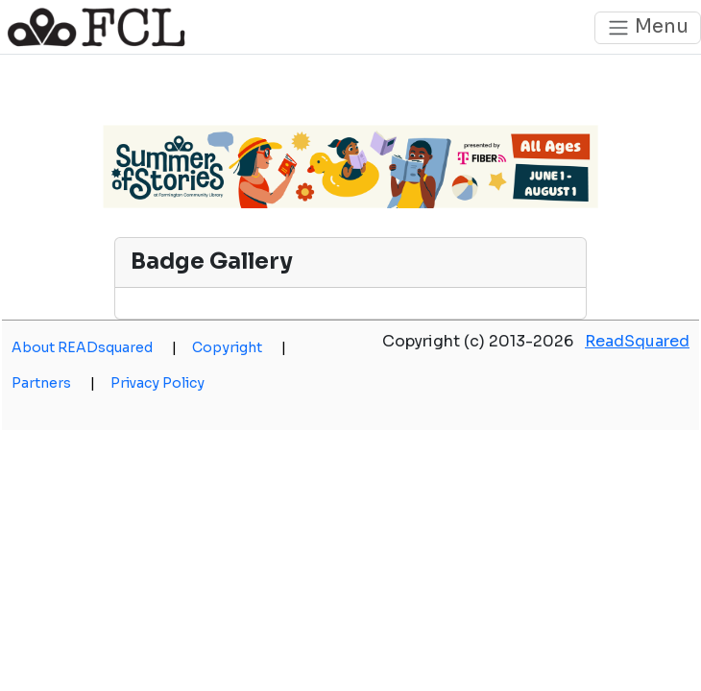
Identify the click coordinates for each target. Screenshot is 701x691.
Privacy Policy (157, 383)
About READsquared (94, 347)
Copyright (239, 347)
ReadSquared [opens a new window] (637, 341)
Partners (53, 383)
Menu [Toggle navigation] (648, 26)
